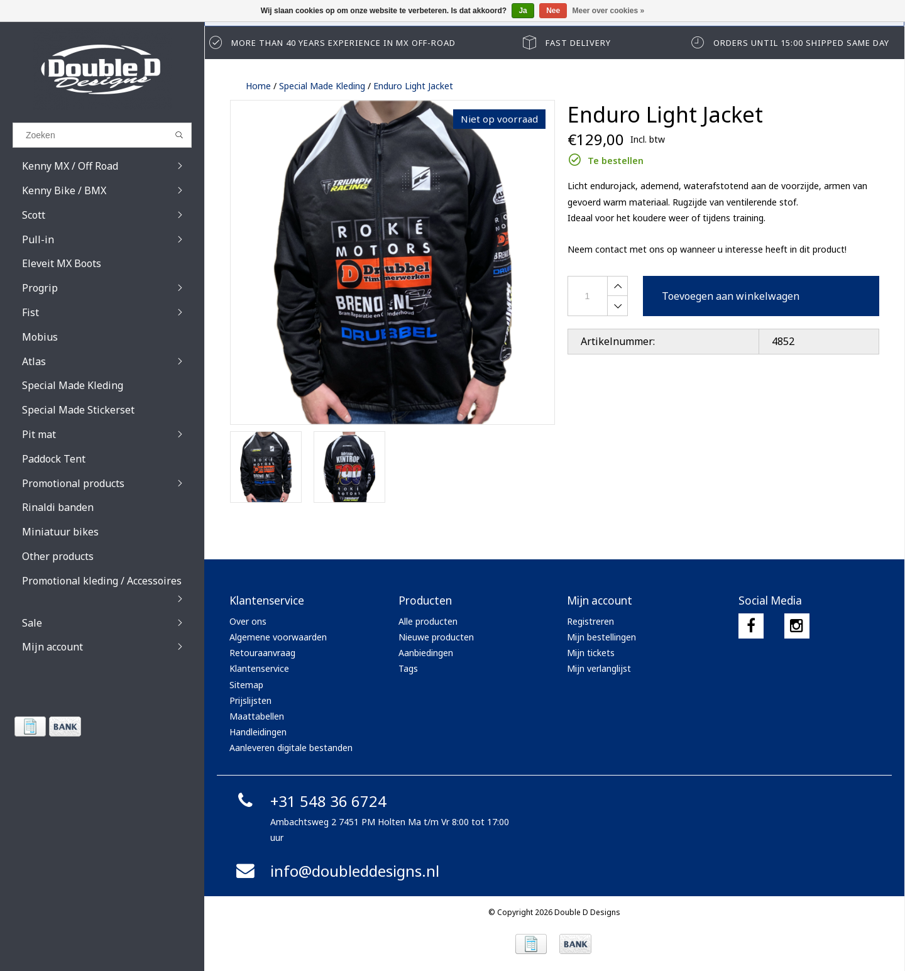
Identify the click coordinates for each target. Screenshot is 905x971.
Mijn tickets (591, 653)
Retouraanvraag (262, 653)
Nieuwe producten (436, 637)
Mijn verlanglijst (599, 668)
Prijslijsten (250, 700)
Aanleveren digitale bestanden (291, 748)
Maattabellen (256, 716)
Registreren (590, 621)
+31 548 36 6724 (310, 801)
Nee (553, 10)
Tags (408, 668)
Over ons (247, 621)
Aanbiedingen (425, 653)
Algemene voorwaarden (278, 637)
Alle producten (428, 621)
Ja (522, 10)
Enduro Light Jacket (413, 86)
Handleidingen (258, 732)
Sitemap (246, 685)
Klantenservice (259, 668)
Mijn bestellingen (601, 637)
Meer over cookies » (609, 10)
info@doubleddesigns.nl (336, 870)
